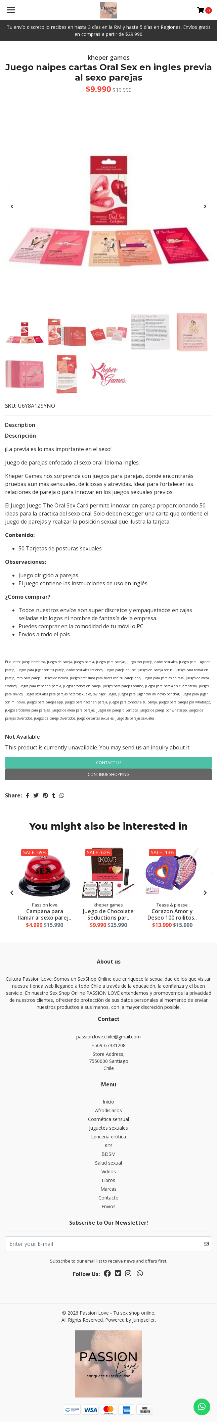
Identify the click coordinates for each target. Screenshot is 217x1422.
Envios (108, 1206)
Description (20, 425)
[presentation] (11, 206)
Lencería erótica (108, 1136)
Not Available (22, 736)
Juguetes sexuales (108, 1128)
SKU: (10, 405)
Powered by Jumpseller (130, 1320)
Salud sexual (108, 1163)
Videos (108, 1171)
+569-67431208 (108, 1045)
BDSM (108, 1154)
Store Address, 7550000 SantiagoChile (108, 1061)
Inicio (108, 1101)
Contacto (108, 1197)
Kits (108, 1145)
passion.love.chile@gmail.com (108, 1036)
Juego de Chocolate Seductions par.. (108, 914)
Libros (108, 1180)
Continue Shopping (108, 774)
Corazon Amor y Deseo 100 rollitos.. (172, 914)
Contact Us (108, 763)
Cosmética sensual (108, 1119)
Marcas (108, 1189)
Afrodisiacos (108, 1110)
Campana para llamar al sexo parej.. (44, 914)
